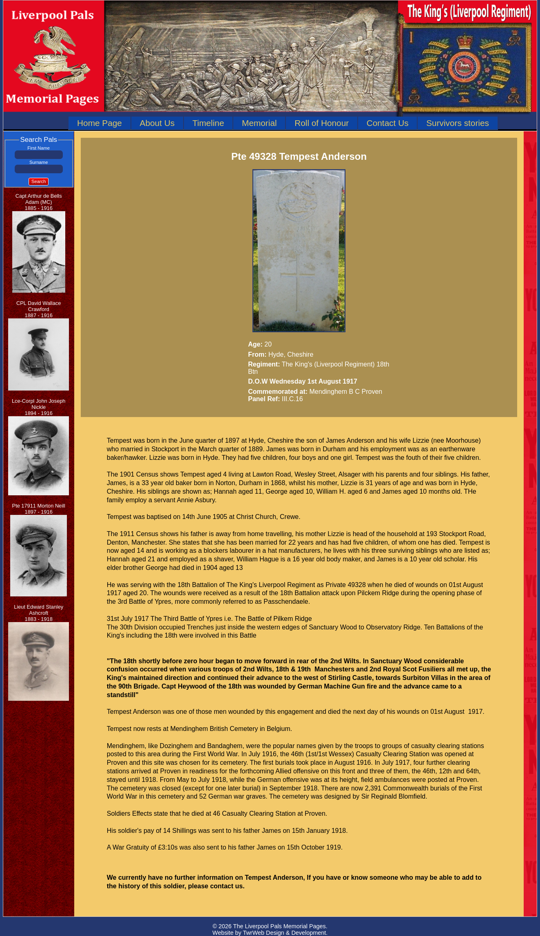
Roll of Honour (321, 123)
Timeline (208, 123)
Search (38, 181)
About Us (157, 123)
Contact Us (388, 123)
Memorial (259, 123)
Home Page (99, 123)
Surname (38, 162)
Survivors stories (457, 123)
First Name (38, 148)
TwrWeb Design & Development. (285, 932)
